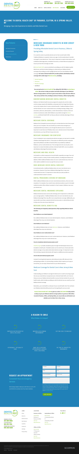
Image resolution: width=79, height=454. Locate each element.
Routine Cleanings (39, 83)
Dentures (37, 81)
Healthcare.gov (37, 245)
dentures (55, 227)
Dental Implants (39, 79)
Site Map (23, 429)
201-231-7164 (59, 3)
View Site (35, 420)
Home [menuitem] (35, 7)
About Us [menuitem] (40, 7)
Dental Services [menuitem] (47, 7)
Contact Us (71, 7)
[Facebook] (64, 413)
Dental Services (25, 418)
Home (23, 413)
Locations (23, 423)
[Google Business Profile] (63, 413)
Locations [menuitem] (62, 7)
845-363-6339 (69, 3)
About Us (23, 415)
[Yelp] (61, 413)
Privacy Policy (24, 431)
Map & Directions (37, 422)
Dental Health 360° (39, 67)
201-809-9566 (48, 3)
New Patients (24, 421)
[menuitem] (16, 48)
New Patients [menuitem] (56, 7)
